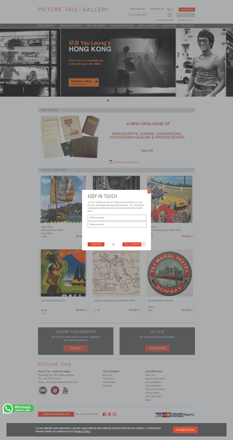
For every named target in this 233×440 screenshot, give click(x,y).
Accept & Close (185, 429)
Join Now (96, 244)
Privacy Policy (82, 431)
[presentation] (112, 234)
